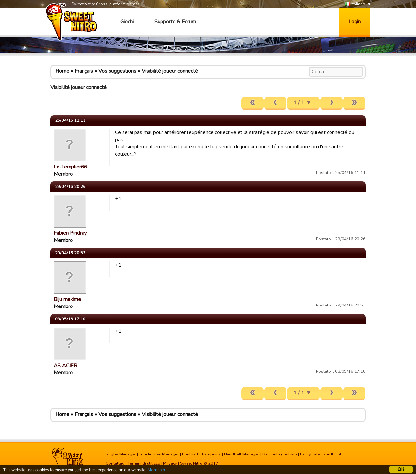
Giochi (127, 21)
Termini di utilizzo (144, 463)
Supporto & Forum (175, 21)
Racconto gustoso (279, 454)
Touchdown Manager (159, 454)
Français (84, 71)
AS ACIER (65, 365)
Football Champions (201, 454)
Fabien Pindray (70, 233)
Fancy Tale (310, 454)
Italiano (355, 4)
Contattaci (115, 463)
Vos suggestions (117, 71)
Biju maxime (67, 299)
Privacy (170, 463)
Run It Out (332, 454)
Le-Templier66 (70, 166)
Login (354, 21)
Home (62, 71)
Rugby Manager (121, 454)
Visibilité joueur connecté (170, 71)
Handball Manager (241, 454)
